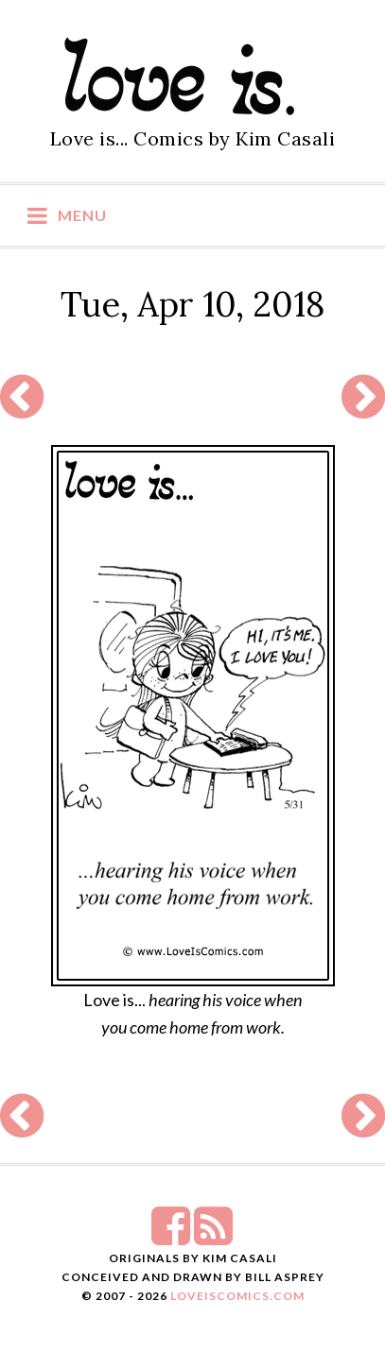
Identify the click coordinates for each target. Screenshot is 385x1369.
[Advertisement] (192, 398)
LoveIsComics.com (237, 1296)
